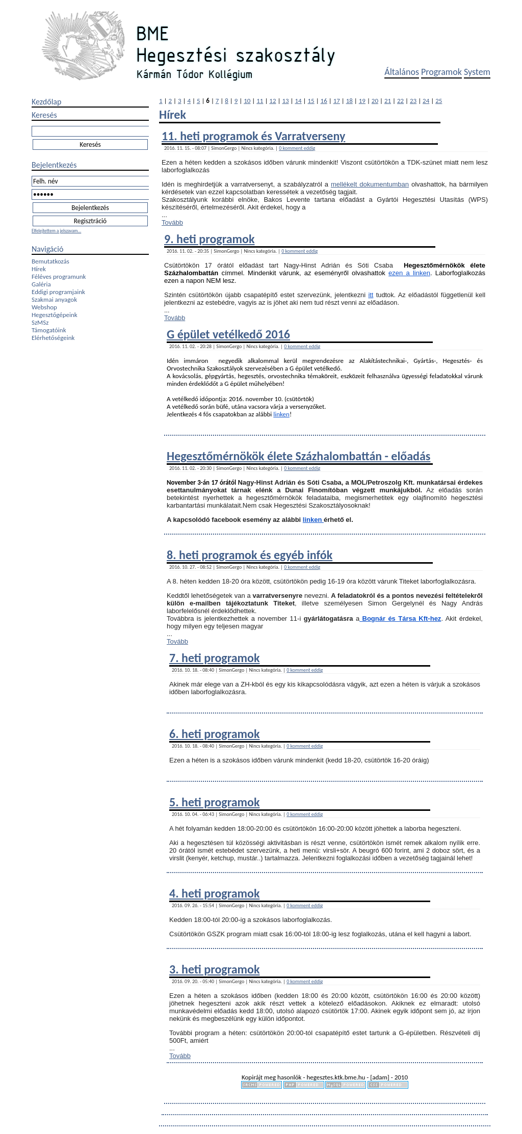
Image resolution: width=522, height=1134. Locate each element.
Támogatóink (49, 330)
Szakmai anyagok (54, 299)
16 (324, 100)
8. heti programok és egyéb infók (249, 554)
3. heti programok (214, 969)
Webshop (44, 307)
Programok (441, 71)
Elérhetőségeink (53, 337)
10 (247, 100)
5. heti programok (214, 802)
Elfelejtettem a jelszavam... (56, 230)
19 (362, 100)
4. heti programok (214, 893)
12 (272, 100)
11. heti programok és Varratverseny (253, 135)
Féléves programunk (59, 276)
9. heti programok (209, 238)
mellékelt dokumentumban (370, 184)
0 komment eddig (297, 148)
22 (400, 100)
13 (285, 100)
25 (438, 100)
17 (336, 100)
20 (375, 100)
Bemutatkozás (50, 261)
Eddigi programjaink (58, 292)
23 (413, 100)
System (477, 71)
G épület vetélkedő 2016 (228, 334)
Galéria (41, 284)
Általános (401, 71)
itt (370, 295)
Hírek (39, 269)
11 (259, 100)
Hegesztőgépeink (54, 315)
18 (349, 100)
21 (387, 100)
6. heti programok (214, 733)
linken (281, 414)
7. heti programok (214, 657)
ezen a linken (409, 273)
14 (298, 100)
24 (426, 100)
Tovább (172, 222)
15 (311, 100)
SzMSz (40, 322)
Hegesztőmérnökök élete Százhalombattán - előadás (298, 456)
